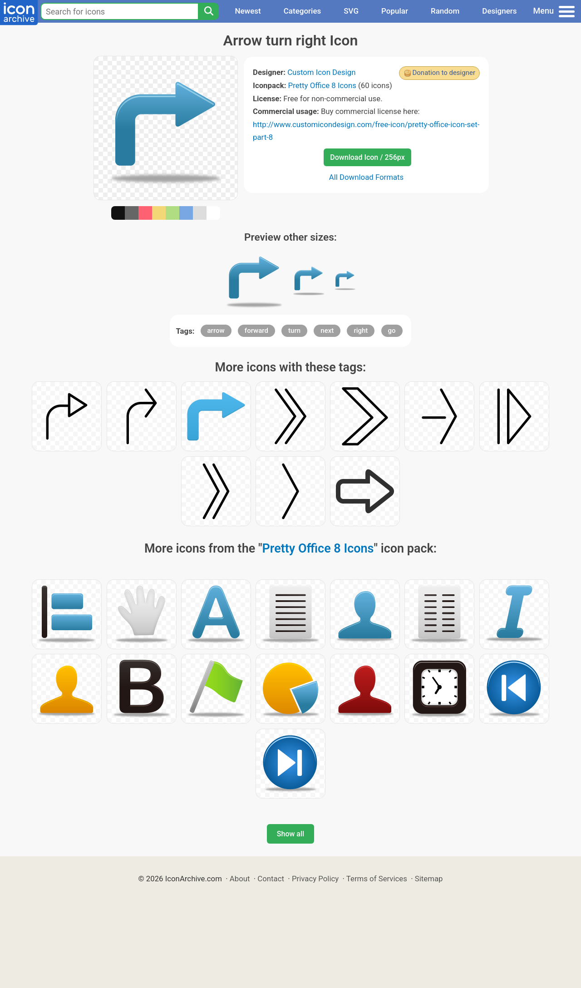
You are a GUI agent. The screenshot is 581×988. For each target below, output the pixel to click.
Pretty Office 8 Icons (322, 85)
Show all (290, 834)
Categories (302, 10)
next (327, 330)
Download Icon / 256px (367, 157)
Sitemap (429, 878)
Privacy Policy (315, 878)
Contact (270, 878)
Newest (248, 10)
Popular (394, 10)
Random (445, 10)
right (361, 330)
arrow (216, 330)
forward (256, 330)
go (392, 330)
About (240, 878)
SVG (351, 10)
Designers (499, 10)
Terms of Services (376, 878)
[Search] (208, 11)
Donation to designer (443, 73)
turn (294, 330)
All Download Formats (366, 177)
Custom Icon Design (321, 72)
